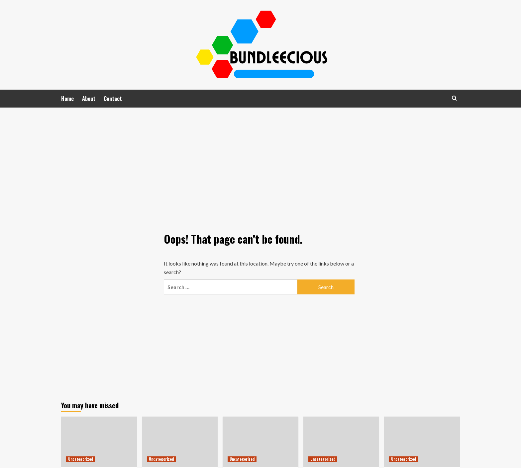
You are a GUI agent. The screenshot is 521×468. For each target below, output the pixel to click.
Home (67, 99)
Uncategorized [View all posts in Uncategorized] (80, 459)
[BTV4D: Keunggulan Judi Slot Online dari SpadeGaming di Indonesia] (260, 442)
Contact (113, 99)
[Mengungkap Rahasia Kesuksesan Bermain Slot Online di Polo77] (422, 442)
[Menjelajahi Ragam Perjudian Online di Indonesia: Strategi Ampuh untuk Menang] (99, 442)
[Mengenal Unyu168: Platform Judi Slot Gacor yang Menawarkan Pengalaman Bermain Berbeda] (180, 442)
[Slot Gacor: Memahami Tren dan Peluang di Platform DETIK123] (341, 442)
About (88, 99)
